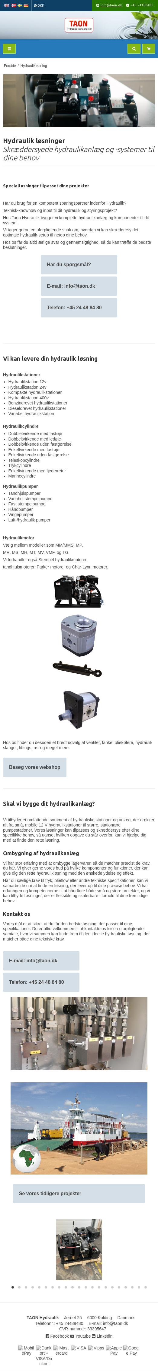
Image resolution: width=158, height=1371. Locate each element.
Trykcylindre (19, 465)
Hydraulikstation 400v (28, 397)
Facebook (57, 1336)
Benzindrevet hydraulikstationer (37, 403)
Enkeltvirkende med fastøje (34, 449)
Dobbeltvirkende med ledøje (34, 439)
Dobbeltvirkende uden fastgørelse (40, 444)
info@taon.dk (111, 5)
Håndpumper (20, 509)
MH (24, 552)
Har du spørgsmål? (69, 264)
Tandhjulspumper (24, 493)
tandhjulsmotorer (18, 567)
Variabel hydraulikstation (31, 413)
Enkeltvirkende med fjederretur (37, 470)
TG (65, 552)
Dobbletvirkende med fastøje (35, 433)
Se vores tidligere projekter (50, 1193)
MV (40, 552)
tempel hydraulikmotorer (63, 559)
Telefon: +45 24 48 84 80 (74, 307)
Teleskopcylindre (24, 460)
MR (6, 552)
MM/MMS (65, 545)
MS (15, 552)
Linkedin (102, 1336)
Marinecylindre (22, 476)
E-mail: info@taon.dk (71, 286)
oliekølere (124, 742)
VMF (50, 552)
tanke (107, 742)
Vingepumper (21, 514)
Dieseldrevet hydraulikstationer (37, 408)
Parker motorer (51, 567)
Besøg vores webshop (34, 767)
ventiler (93, 742)
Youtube (80, 1336)
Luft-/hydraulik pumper (29, 520)
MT (32, 552)
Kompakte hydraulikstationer (35, 392)
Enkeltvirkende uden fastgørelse (38, 454)
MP (79, 545)
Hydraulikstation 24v (27, 387)
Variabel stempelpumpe (30, 498)
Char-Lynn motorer (89, 567)
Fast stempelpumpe (27, 503)
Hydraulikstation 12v (27, 381)
